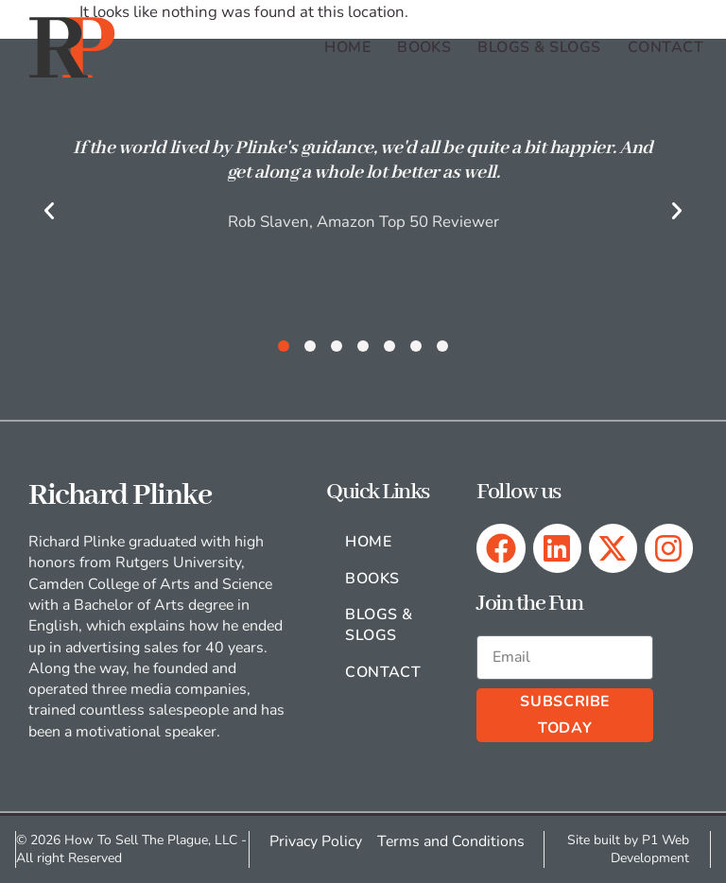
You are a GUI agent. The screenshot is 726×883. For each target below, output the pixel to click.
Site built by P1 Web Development (629, 849)
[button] (49, 210)
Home (347, 47)
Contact (665, 47)
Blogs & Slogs (538, 47)
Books (424, 47)
